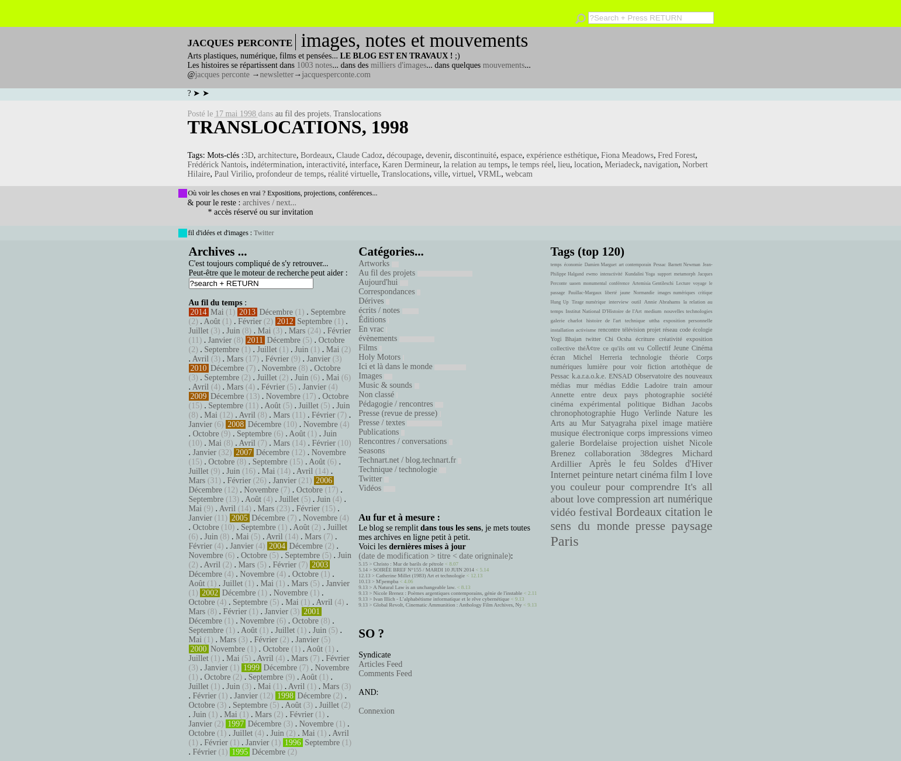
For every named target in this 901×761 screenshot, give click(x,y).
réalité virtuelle (353, 174)
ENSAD (620, 376)
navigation (661, 164)
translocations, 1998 (298, 126)
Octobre (331, 340)
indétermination (276, 164)
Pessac (659, 264)
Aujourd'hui (383, 282)
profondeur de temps (290, 174)
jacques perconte (222, 74)
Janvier (220, 340)
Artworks (378, 263)
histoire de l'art (603, 320)
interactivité (326, 164)
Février (249, 321)
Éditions (373, 319)
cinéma (654, 474)
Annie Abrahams (662, 302)
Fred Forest (676, 155)
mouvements (504, 65)
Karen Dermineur (411, 164)
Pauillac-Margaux (585, 292)
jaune (625, 292)
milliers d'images (398, 65)
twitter (593, 339)
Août (212, 321)
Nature (687, 413)
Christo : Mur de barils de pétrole (409, 564)
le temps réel (533, 164)
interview (619, 302)
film (679, 474)
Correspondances (389, 291)
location (587, 164)
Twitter (264, 233)
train (681, 385)
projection (640, 442)
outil (636, 302)
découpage (404, 155)
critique (705, 292)
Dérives (373, 301)
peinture (597, 475)
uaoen (575, 283)
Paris (565, 541)
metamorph (684, 274)
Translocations (357, 113)
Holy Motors (380, 357)
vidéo (563, 512)
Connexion (376, 711)
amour (703, 385)
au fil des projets (302, 113)
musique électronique (587, 433)
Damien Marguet (601, 264)
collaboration (608, 453)
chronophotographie (583, 413)
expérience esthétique (561, 155)
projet (654, 329)
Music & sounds (388, 385)
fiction (656, 367)
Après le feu (617, 464)
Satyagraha (618, 423)
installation (562, 330)
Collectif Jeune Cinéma (680, 348)
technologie (646, 357)
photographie (665, 395)
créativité (670, 338)
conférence (619, 283)
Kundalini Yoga (640, 274)
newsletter (277, 74)
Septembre (328, 312)
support (664, 274)
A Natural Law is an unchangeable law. (414, 587)
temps (556, 264)
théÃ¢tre (589, 348)
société (702, 395)
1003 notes (315, 65)
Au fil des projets (415, 272)
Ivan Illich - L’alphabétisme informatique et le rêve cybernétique (442, 599)
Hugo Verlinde (646, 413)
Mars (297, 330)
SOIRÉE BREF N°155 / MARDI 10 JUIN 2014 (424, 570)
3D (249, 155)
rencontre (609, 329)
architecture (277, 155)
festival (595, 512)
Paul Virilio (233, 174)
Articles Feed (380, 664)
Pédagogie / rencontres (400, 404)
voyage (699, 283)
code (685, 329)
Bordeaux (316, 155)
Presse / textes (400, 422)
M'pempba (387, 581)
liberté (611, 292)
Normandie (643, 292)
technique (635, 320)
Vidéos (376, 488)
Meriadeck (622, 164)
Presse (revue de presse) (399, 413)
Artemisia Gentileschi (653, 283)
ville (441, 174)
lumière (597, 366)
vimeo (701, 433)
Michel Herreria (597, 357)
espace (511, 155)
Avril (200, 358)
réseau (669, 329)
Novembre (279, 368)
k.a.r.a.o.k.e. (589, 376)
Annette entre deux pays (594, 395)
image (672, 423)
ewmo (592, 274)
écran (558, 357)
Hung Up (560, 302)
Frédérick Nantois (217, 164)
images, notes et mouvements (415, 40)
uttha (654, 320)
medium (652, 311)
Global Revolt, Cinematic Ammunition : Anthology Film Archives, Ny (448, 605)
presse (650, 525)
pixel (649, 423)
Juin (233, 330)
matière (699, 423)
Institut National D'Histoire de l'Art (603, 311)
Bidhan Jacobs (687, 404)
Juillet (199, 330)
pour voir (627, 367)
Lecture (683, 283)
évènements (396, 338)
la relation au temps (475, 164)
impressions (668, 433)
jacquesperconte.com (336, 74)
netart (627, 474)
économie (573, 264)
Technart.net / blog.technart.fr (409, 460)
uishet (673, 442)
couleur (585, 487)
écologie (703, 329)
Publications (381, 432)
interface (364, 164)
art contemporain (635, 264)
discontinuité (475, 155)
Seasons (373, 450)
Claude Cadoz (359, 155)
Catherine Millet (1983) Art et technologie (420, 576)
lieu (564, 164)
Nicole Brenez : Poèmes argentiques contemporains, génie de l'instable (448, 593)
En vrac (372, 329)
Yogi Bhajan (566, 339)
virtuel (463, 174)
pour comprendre (643, 487)
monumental (594, 283)
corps (636, 433)
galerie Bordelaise (584, 442)
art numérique (682, 499)
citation (682, 511)
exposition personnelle (688, 320)
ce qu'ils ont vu (623, 348)
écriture (645, 338)
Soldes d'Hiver (682, 464)
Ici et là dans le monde (412, 366)
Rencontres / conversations (405, 441)
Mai (217, 312)
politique (641, 404)
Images (375, 375)
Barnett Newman (684, 264)
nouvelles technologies (688, 311)
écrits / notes (388, 310)
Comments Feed (385, 673)
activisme (586, 330)
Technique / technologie (402, 469)
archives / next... (269, 202)
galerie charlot (567, 320)
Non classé (378, 394)
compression (624, 499)
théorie (678, 357)
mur (582, 385)
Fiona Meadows (627, 155)
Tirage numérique (589, 302)
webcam (519, 174)
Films (369, 347)
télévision (633, 329)
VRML (489, 174)
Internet (565, 475)
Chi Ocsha (618, 339)
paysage (691, 526)
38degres (656, 453)
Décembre (276, 312)
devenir (438, 155)
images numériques (676, 292)
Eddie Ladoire (645, 385)
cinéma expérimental (586, 404)
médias (604, 385)
